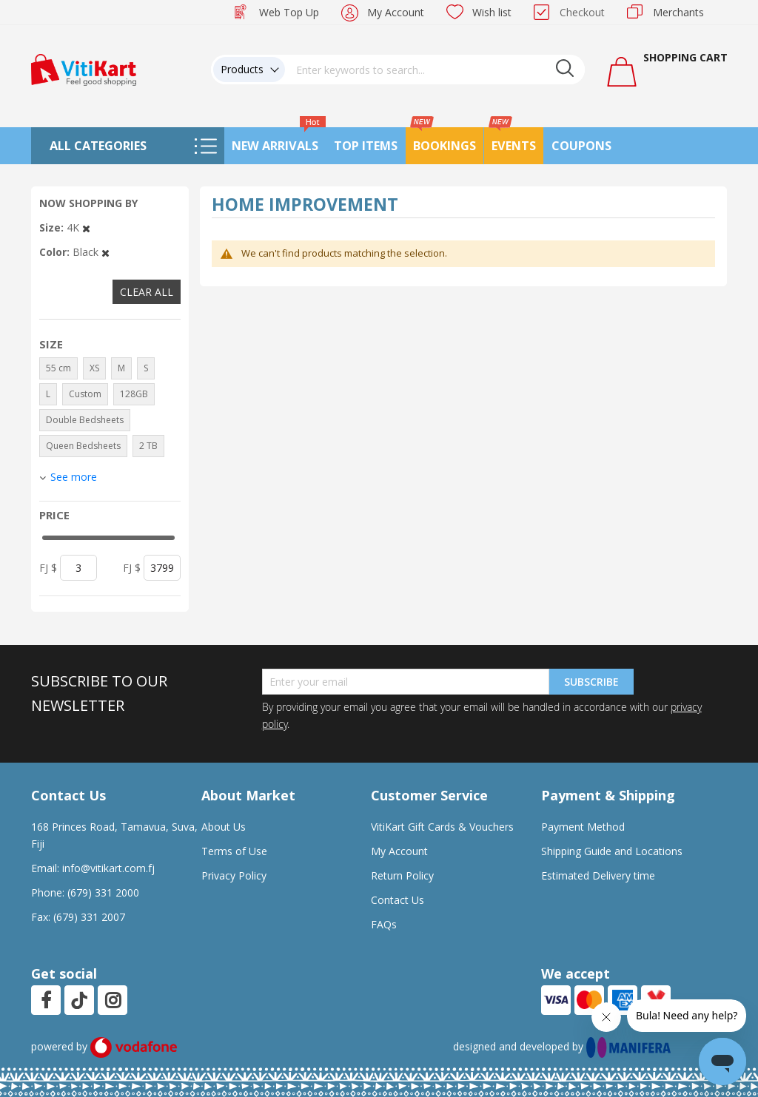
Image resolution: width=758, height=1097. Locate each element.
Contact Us (397, 900)
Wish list (492, 12)
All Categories (98, 146)
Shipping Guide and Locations (611, 851)
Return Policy (402, 875)
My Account (395, 12)
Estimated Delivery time (598, 875)
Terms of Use (234, 851)
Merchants (678, 12)
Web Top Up (289, 12)
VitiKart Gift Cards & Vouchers (442, 827)
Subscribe (591, 682)
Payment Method (583, 827)
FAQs (384, 924)
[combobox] (435, 69)
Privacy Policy (233, 875)
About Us (223, 827)
